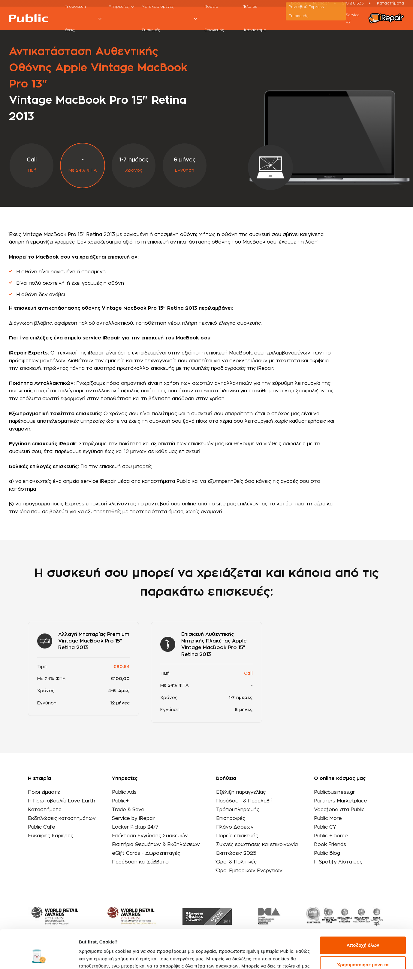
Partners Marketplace (340, 801)
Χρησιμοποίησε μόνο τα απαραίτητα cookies (362, 936)
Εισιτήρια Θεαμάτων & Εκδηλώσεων (156, 844)
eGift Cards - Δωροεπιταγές (146, 853)
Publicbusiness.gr (334, 792)
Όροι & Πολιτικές (236, 862)
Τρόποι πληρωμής (237, 809)
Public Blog (327, 853)
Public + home (331, 835)
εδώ (114, 940)
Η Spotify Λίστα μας (338, 862)
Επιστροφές (230, 818)
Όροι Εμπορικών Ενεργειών (249, 870)
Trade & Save (128, 809)
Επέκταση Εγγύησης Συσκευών (150, 835)
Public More (328, 818)
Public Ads (124, 792)
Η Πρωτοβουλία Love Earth (61, 801)
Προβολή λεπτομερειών (104, 957)
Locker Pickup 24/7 (135, 827)
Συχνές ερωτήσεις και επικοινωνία (257, 844)
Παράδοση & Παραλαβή (244, 801)
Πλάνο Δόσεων (235, 827)
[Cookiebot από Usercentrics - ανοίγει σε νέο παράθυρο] (39, 957)
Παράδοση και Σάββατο (140, 862)
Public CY (325, 827)
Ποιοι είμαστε (44, 792)
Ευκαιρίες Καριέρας (50, 835)
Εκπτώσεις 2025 (236, 853)
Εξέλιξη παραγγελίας (241, 792)
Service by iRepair (133, 818)
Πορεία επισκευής (237, 835)
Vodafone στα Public (339, 809)
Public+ (120, 801)
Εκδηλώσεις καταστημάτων (62, 818)
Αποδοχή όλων (362, 912)
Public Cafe (41, 827)
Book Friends (330, 844)
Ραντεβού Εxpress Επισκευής (306, 11)
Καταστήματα (45, 809)
